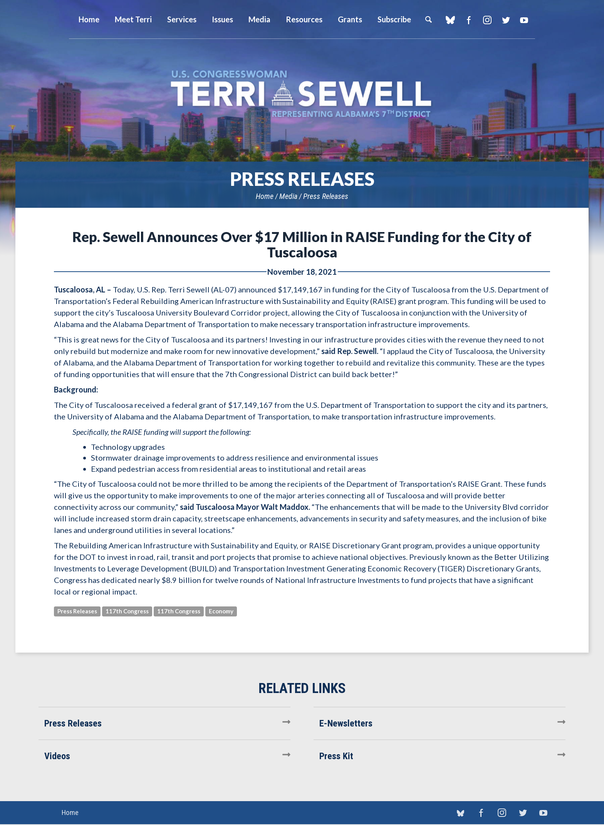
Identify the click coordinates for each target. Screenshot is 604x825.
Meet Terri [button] (133, 19)
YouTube (524, 20)
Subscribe (394, 19)
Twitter (506, 20)
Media (288, 196)
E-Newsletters (345, 723)
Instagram (487, 20)
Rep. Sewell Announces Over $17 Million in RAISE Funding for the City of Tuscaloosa (302, 244)
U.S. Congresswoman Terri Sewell (302, 94)
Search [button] (428, 19)
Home (264, 196)
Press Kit (336, 756)
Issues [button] (222, 19)
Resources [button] (304, 19)
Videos (57, 756)
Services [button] (181, 19)
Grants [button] (350, 19)
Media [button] (259, 19)
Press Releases (325, 196)
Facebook (469, 20)
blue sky (450, 20)
